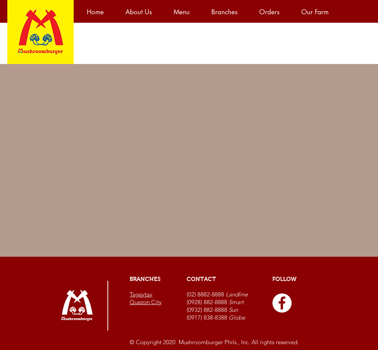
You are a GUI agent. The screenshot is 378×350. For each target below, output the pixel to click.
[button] (187, 12)
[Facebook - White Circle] (282, 303)
